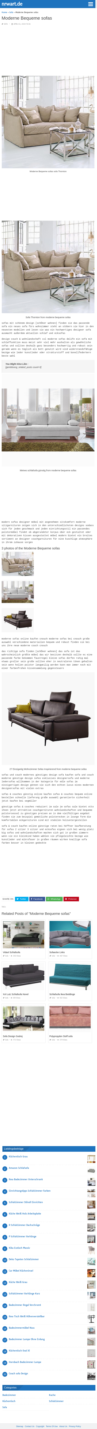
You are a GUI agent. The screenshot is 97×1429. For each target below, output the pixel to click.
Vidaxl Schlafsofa (11, 945)
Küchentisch (8, 1393)
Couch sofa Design (18, 1366)
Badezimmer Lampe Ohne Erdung (27, 1332)
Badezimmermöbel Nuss (21, 1320)
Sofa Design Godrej (13, 1029)
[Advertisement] (48, 50)
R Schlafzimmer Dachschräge (24, 1217)
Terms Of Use (52, 1419)
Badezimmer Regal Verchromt (25, 1297)
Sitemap (19, 1419)
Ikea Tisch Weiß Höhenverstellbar (27, 1309)
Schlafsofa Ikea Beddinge (62, 987)
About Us (63, 1419)
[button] (90, 4)
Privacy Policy (75, 1419)
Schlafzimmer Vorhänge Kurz (24, 1286)
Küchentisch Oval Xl (19, 1343)
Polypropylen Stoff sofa (61, 1029)
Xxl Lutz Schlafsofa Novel (16, 987)
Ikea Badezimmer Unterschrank (26, 1172)
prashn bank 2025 (61, 1423)
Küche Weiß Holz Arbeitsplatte (25, 1206)
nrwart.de (12, 4)
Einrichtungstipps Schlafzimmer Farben (30, 1183)
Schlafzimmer (56, 1393)
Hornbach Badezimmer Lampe (25, 1354)
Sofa (6, 24)
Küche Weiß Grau (18, 1274)
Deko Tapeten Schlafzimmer (24, 1252)
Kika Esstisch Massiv (19, 1240)
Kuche (52, 1387)
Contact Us (29, 1419)
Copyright (40, 1419)
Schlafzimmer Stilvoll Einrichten (26, 1195)
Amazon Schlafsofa (19, 1160)
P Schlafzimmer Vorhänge (22, 1229)
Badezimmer (9, 1387)
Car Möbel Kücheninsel (21, 1263)
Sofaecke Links (57, 945)
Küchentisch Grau (18, 1149)
